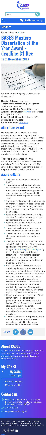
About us (13, 32)
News (22, 32)
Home (4, 32)
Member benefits (13, 385)
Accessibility (5, 421)
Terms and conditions (31, 421)
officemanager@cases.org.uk (27, 249)
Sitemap (13, 421)
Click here (26, 111)
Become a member (13, 381)
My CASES (25, 20)
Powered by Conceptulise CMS (33, 425)
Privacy (20, 421)
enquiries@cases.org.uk (16, 411)
